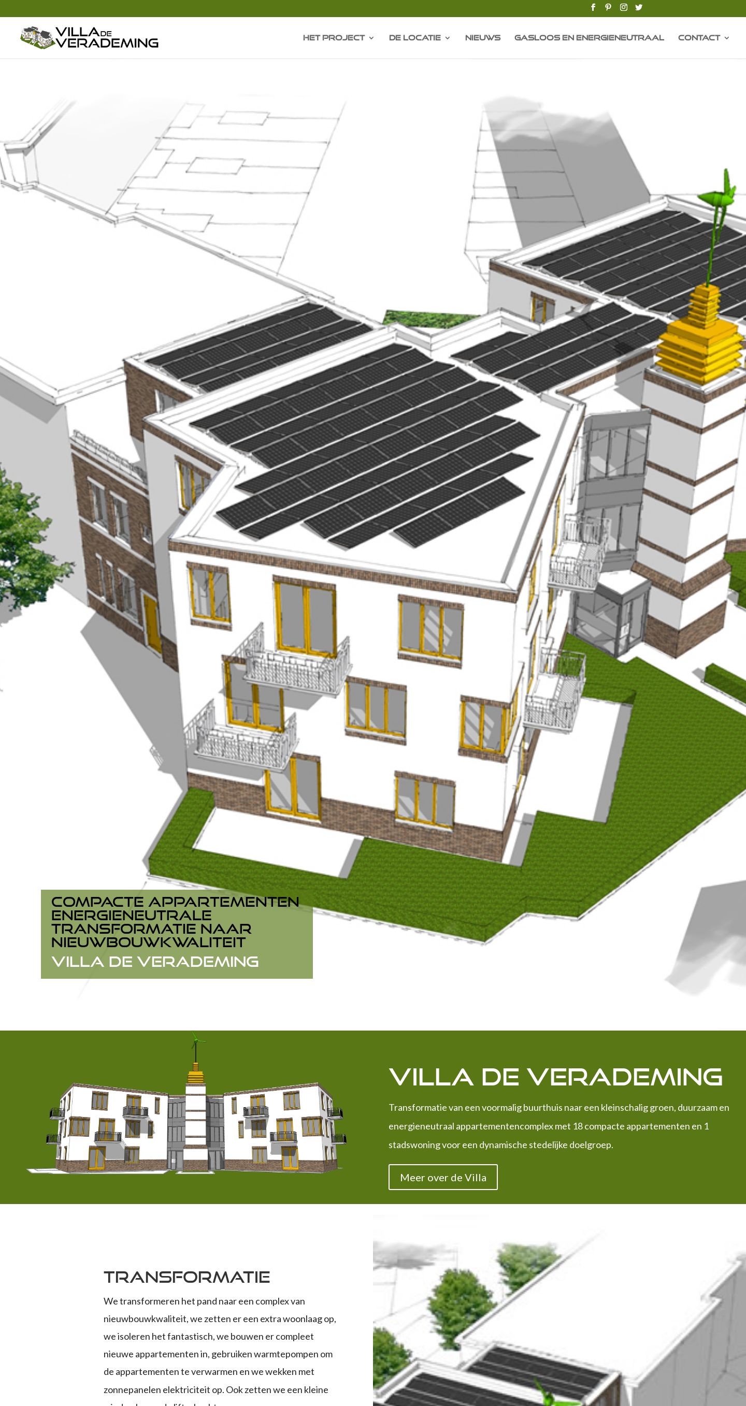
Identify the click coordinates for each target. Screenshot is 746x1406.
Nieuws (482, 38)
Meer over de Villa (443, 1177)
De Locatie (415, 38)
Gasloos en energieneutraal (589, 38)
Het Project (334, 38)
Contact (699, 38)
